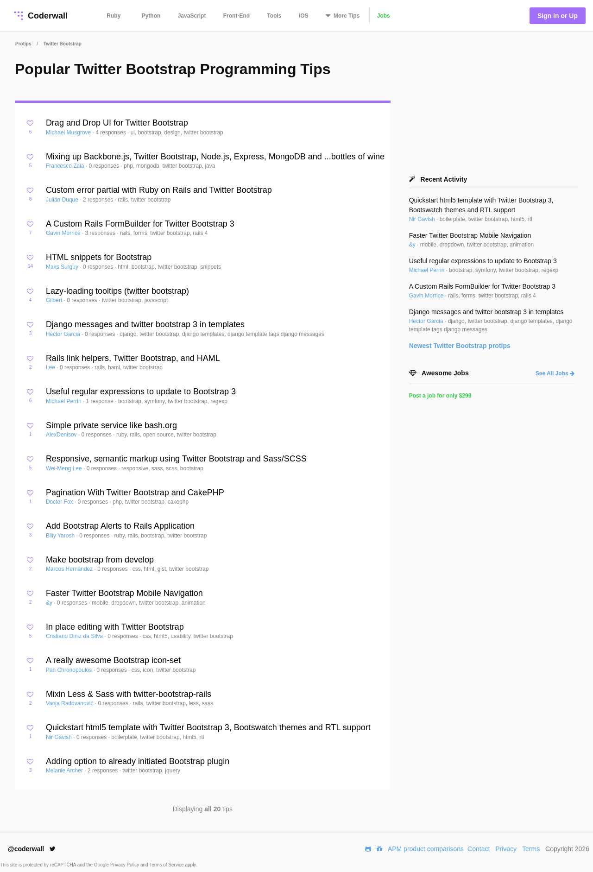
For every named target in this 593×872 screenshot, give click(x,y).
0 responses (105, 166)
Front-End (236, 16)
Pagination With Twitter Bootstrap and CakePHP (135, 492)
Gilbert (55, 300)
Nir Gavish (59, 737)
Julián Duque (63, 199)
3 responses (101, 233)
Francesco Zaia (66, 166)
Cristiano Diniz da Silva (75, 636)
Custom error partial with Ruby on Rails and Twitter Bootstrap (159, 190)
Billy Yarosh (61, 535)
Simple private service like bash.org (111, 425)
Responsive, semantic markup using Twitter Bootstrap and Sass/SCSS (176, 458)
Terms (531, 849)
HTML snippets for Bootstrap (98, 257)
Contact (478, 849)
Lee (51, 367)
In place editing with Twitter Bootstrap (115, 627)
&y (50, 603)
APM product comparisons (426, 849)
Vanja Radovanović (70, 703)
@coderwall (32, 849)
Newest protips (460, 345)
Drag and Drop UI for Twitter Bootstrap (117, 122)
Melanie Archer (65, 770)
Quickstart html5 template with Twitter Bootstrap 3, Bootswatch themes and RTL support (208, 727)
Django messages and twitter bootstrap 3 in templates (145, 324)
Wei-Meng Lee (64, 468)
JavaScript (192, 16)
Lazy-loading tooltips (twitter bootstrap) (117, 291)
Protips (23, 43)
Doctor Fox (60, 502)
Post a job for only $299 (440, 395)
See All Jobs (555, 373)
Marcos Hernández (70, 569)
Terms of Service (167, 864)
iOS (304, 16)
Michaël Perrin (64, 401)
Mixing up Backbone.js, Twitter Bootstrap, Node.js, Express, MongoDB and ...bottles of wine (215, 156)
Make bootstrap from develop (100, 559)
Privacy (506, 849)
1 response (100, 401)
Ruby (113, 16)
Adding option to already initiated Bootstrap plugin (137, 761)
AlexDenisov (62, 434)
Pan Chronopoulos (70, 670)
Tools (274, 16)
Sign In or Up (557, 15)
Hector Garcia (64, 334)
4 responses (111, 132)
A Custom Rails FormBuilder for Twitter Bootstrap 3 (140, 223)
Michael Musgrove (69, 132)
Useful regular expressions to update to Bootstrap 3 (141, 391)
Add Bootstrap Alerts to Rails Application (120, 526)
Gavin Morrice (64, 233)
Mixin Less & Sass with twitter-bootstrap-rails (128, 694)
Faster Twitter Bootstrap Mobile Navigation (124, 593)
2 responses (99, 199)
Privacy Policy (125, 864)
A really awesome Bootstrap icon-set (113, 660)
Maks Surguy (63, 267)
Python (151, 16)
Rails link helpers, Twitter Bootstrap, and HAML (133, 358)
